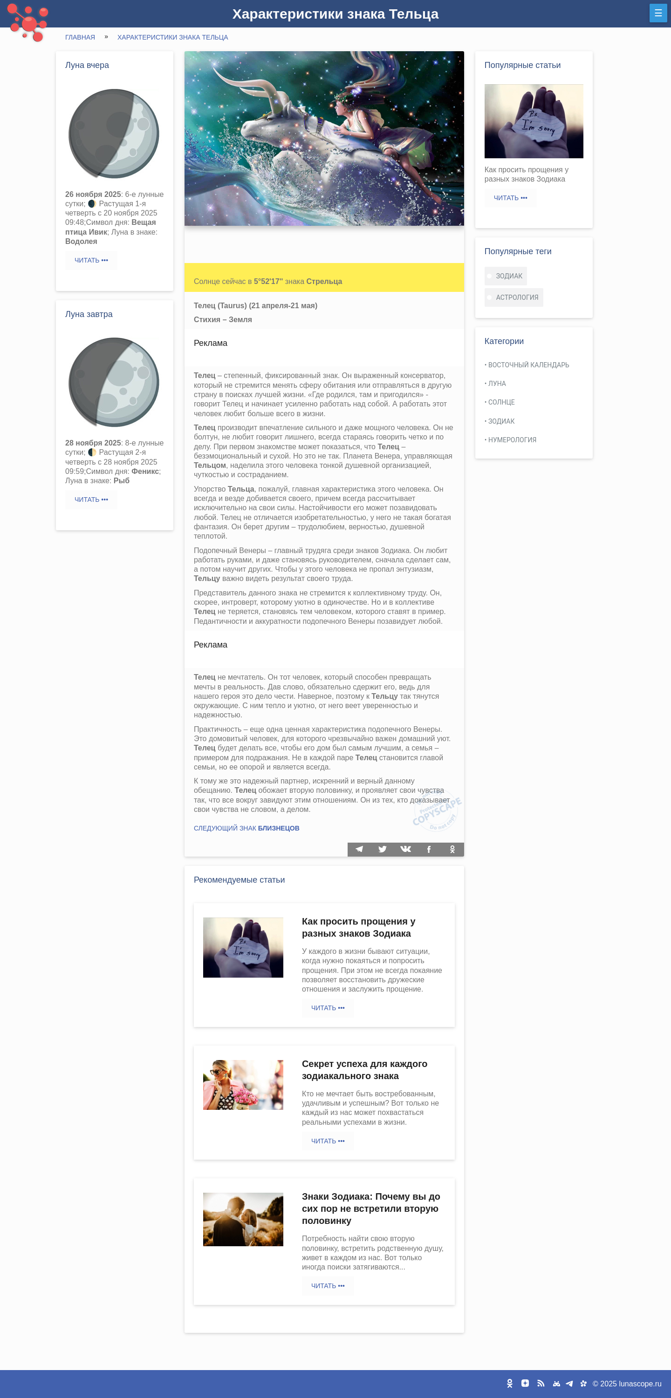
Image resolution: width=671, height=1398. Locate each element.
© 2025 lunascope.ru (627, 1384)
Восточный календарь (528, 365)
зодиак (509, 276)
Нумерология (512, 440)
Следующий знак (247, 828)
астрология (517, 297)
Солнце (501, 402)
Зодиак (501, 421)
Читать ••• (91, 260)
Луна (497, 383)
